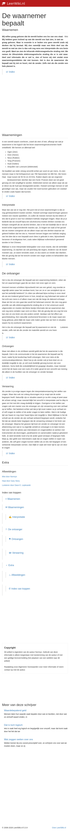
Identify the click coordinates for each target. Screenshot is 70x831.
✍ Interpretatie (17, 517)
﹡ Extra (9, 565)
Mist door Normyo (9, 476)
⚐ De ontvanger (13, 529)
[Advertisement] (35, 103)
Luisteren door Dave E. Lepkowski (16, 485)
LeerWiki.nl (13, 3)
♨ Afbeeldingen (17, 575)
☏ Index (10, 71)
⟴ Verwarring (16, 552)
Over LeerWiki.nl (59, 828)
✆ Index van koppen (19, 588)
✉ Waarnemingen (14, 507)
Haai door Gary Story (11, 481)
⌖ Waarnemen (12, 499)
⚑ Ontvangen (16, 539)
